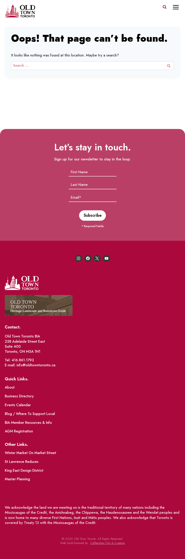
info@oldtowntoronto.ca (36, 365)
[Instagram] (78, 258)
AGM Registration (19, 431)
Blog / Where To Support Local (30, 413)
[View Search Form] (165, 7)
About (10, 387)
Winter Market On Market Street (30, 452)
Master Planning (17, 479)
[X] (97, 258)
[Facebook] (88, 258)
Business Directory (19, 396)
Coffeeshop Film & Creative (107, 543)
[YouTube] (106, 258)
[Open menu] (178, 7)
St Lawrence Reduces (22, 461)
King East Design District (24, 470)
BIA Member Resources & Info (28, 422)
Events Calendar (18, 405)
